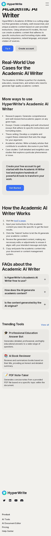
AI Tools (6, 519)
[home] (11, 4)
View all (45, 324)
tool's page (20, 220)
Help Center (8, 531)
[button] (46, 4)
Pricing (5, 527)
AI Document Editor (11, 523)
